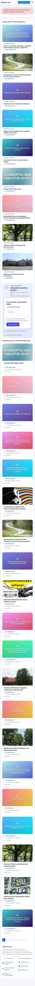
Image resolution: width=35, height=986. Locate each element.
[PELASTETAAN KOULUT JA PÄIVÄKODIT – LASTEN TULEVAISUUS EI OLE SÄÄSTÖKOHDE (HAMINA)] (17, 208)
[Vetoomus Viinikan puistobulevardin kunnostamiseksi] (17, 237)
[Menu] (32, 2)
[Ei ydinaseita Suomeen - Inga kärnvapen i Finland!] (17, 152)
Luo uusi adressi (24, 2)
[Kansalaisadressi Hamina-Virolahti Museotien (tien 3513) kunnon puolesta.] (17, 67)
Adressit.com (6, 2)
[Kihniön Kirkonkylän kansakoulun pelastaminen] (17, 266)
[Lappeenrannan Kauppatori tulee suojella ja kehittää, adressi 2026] (17, 123)
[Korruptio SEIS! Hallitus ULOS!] (17, 180)
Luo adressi (13, 324)
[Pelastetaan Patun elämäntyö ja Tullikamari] (17, 95)
